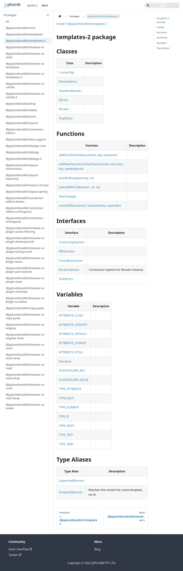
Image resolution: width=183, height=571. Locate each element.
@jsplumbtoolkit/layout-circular (27, 185)
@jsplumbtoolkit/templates (24, 34)
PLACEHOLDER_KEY (72, 370)
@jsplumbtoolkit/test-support (26, 139)
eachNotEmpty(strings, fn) (76, 178)
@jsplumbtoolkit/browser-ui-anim (25, 55)
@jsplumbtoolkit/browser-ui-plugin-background (25, 250)
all (7, 21)
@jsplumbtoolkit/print (21, 116)
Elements (65, 361)
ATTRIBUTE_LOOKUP (72, 343)
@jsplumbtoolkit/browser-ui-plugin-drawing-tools (25, 240)
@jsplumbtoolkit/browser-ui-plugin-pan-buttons (25, 270)
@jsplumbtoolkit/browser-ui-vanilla (25, 85)
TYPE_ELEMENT (69, 407)
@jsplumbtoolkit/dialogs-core (26, 146)
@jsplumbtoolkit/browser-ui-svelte (25, 406)
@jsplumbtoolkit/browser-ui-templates (25, 65)
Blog (97, 549)
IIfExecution (67, 251)
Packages (10, 15)
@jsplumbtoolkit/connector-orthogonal (25, 220)
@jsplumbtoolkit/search (22, 123)
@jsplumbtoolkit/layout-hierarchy (22, 177)
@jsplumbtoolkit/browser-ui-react (25, 346)
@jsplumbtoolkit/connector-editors (25, 131)
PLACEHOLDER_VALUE (73, 380)
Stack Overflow (20, 549)
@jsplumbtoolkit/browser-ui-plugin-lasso (25, 260)
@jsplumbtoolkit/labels (21, 110)
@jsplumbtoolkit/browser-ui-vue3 (25, 386)
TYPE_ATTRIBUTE (70, 389)
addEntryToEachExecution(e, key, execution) (88, 155)
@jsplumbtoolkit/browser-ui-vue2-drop (25, 376)
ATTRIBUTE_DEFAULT (73, 334)
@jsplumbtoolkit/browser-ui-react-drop (25, 356)
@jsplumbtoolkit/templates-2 (26, 41)
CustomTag (66, 72)
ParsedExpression (71, 261)
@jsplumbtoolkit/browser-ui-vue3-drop (25, 396)
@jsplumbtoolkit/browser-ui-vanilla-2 (25, 95)
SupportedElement (71, 481)
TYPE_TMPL (66, 444)
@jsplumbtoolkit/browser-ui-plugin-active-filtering (25, 230)
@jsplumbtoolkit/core (20, 28)
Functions (162, 32)
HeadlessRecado (70, 91)
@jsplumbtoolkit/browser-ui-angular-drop (25, 336)
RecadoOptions (69, 270)
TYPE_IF (64, 416)
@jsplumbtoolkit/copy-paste (25, 308)
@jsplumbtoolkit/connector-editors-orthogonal (25, 210)
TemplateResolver (71, 492)
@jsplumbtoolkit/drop (21, 104)
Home (60, 24)
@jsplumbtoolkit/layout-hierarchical (22, 167)
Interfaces (162, 37)
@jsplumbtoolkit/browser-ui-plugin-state (25, 280)
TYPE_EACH (66, 398)
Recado (64, 109)
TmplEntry (65, 118)
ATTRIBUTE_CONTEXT (73, 325)
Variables (161, 43)
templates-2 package (163, 20)
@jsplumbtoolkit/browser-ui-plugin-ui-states (25, 300)
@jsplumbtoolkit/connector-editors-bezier (25, 200)
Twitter (15, 555)
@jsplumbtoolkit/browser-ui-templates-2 (25, 75)
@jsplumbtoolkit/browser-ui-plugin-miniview (25, 290)
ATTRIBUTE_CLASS (71, 315)
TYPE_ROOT (66, 426)
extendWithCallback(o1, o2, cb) (79, 187)
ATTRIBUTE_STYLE (71, 352)
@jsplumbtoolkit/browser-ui (25, 47)
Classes (160, 27)
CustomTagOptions (72, 242)
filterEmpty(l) (67, 196)
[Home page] (59, 16)
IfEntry (63, 100)
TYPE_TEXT (66, 435)
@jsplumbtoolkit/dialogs (22, 152)
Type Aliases (163, 48)
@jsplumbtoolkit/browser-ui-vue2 (25, 366)
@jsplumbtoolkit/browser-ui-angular (25, 326)
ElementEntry (68, 81)
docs (45, 5)
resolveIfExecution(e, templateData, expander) (90, 205)
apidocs (32, 5)
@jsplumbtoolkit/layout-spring (26, 192)
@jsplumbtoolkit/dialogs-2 (24, 159)
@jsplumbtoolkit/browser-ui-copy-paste (25, 316)
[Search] (162, 5)
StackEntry (66, 279)
